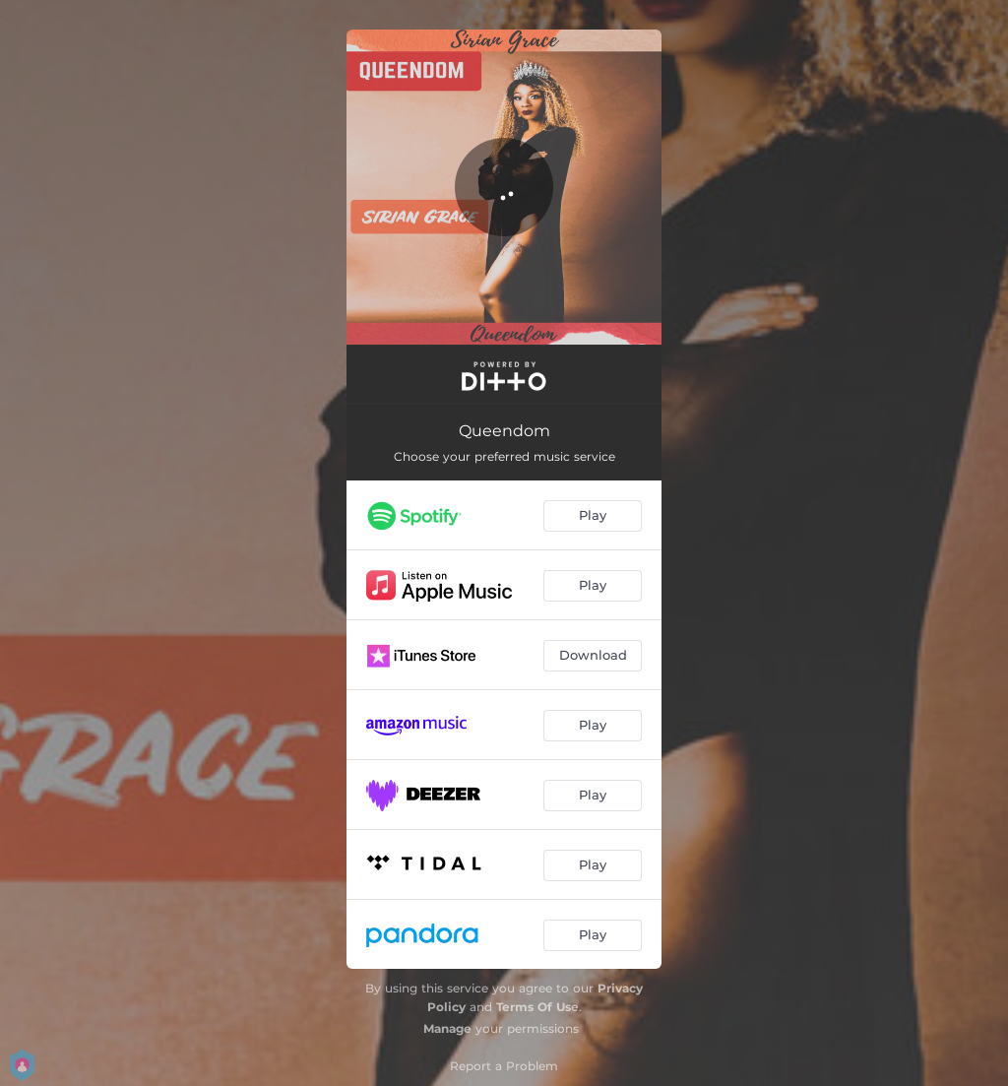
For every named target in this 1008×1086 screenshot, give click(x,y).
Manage (447, 1028)
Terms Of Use (537, 1006)
